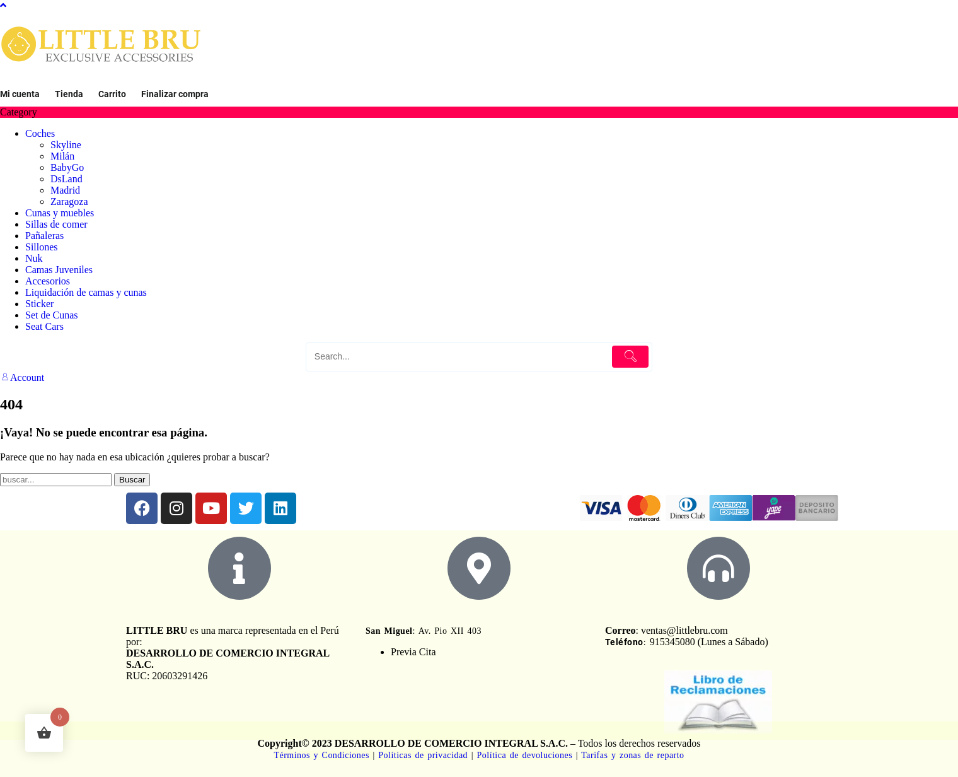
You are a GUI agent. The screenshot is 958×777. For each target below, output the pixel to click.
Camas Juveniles (59, 269)
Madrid (65, 190)
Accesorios (47, 281)
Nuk (34, 258)
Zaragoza (69, 201)
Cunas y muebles (59, 212)
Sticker (39, 303)
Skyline (65, 144)
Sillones (41, 247)
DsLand (66, 178)
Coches (40, 133)
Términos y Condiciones (323, 755)
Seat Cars (44, 326)
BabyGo (67, 167)
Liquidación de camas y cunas (86, 292)
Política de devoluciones (525, 755)
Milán (62, 156)
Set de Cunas (51, 315)
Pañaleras (44, 235)
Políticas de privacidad (423, 755)
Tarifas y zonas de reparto (632, 755)
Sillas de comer (56, 224)
